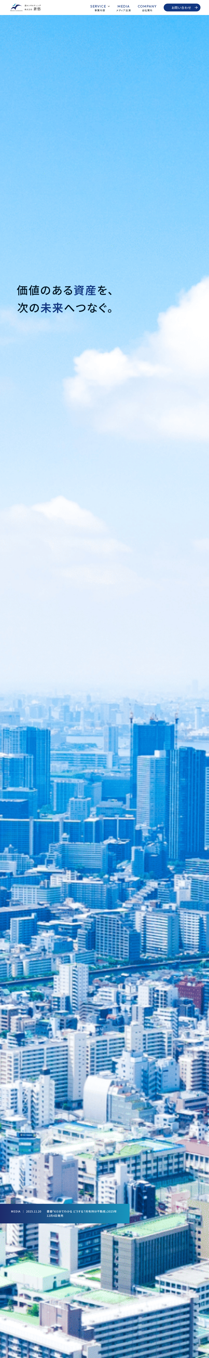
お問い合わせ (181, 7)
